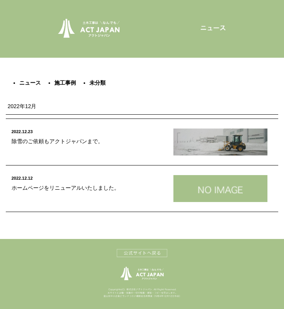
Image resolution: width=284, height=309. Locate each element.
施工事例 (65, 83)
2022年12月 (22, 106)
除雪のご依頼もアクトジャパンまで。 (57, 141)
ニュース (30, 83)
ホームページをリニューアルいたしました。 (65, 188)
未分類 (97, 83)
